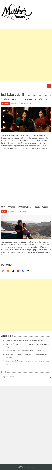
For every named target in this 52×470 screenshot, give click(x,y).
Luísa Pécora (11, 211)
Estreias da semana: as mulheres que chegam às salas (24, 99)
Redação (13, 104)
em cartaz (5, 104)
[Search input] (25, 376)
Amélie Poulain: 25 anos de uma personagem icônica (24, 340)
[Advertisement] (26, 55)
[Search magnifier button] (49, 376)
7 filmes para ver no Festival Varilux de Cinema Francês (24, 207)
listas (4, 211)
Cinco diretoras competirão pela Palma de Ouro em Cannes (26, 351)
